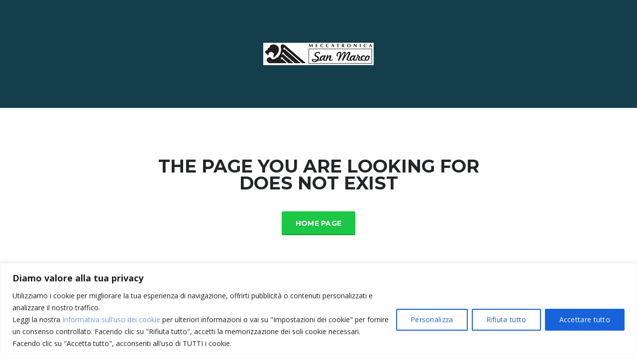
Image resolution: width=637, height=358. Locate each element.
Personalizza (432, 319)
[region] (318, 310)
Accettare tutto (585, 319)
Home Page (319, 223)
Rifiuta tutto (506, 319)
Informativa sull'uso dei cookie (111, 319)
